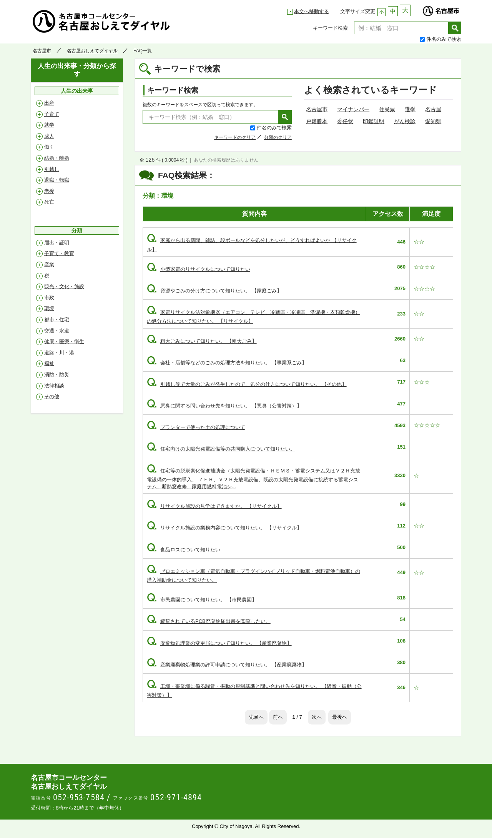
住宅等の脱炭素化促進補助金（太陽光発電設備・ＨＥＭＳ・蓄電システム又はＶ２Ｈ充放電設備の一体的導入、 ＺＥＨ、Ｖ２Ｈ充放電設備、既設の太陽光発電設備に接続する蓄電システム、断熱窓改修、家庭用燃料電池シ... (253, 478)
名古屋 (433, 109)
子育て (51, 114)
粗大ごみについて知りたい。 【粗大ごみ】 (202, 341)
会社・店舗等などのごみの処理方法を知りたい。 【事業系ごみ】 (227, 363)
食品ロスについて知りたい (183, 550)
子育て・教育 (59, 253)
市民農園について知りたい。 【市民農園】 (202, 600)
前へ (278, 717)
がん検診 (405, 121)
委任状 (345, 121)
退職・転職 (56, 180)
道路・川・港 (59, 353)
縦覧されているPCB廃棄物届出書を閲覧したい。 (209, 621)
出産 (49, 103)
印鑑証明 (373, 121)
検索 (455, 28)
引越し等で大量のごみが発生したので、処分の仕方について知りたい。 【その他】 (247, 384)
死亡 (49, 202)
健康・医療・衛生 (64, 341)
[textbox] (401, 28)
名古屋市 (440, 9)
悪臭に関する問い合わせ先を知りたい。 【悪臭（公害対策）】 (224, 406)
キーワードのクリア (235, 137)
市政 (49, 297)
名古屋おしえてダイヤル (102, 21)
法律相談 (54, 386)
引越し (51, 169)
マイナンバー (353, 109)
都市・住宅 (56, 319)
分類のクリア (278, 137)
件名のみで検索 (443, 39)
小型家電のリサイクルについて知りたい (198, 269)
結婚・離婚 (56, 158)
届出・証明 (56, 242)
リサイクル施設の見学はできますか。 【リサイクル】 (214, 506)
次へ (317, 717)
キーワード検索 (330, 28)
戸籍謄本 (316, 121)
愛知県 (433, 121)
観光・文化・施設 (64, 286)
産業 (49, 264)
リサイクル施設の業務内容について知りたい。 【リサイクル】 (224, 528)
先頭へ (256, 717)
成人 (49, 136)
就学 (49, 125)
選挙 (410, 109)
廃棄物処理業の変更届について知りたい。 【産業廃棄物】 (219, 643)
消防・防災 (56, 374)
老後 (49, 191)
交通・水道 (56, 331)
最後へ (339, 717)
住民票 (387, 109)
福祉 (49, 363)
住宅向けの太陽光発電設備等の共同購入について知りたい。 (221, 449)
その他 (51, 396)
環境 (49, 308)
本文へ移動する (311, 11)
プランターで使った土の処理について (196, 427)
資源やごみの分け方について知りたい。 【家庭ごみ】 (214, 291)
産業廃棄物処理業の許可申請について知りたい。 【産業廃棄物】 (227, 665)
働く (49, 147)
